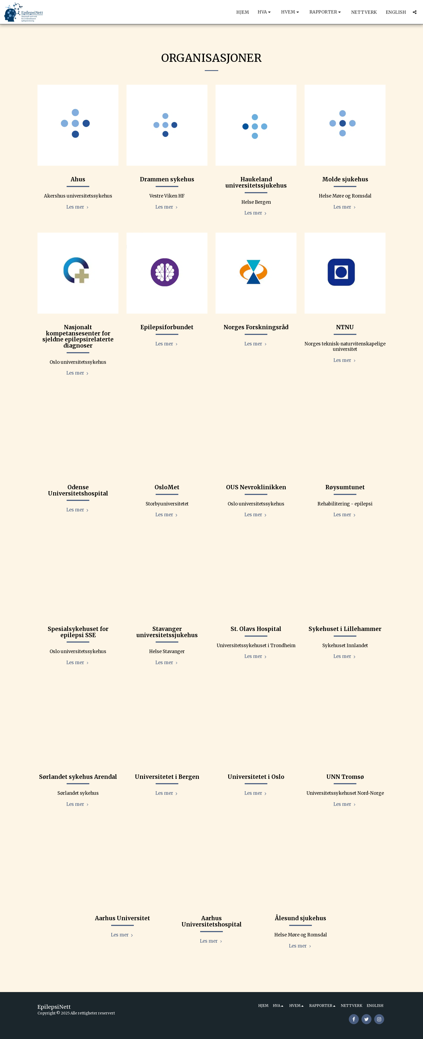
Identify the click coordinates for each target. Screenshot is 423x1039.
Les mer (78, 207)
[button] (265, 12)
